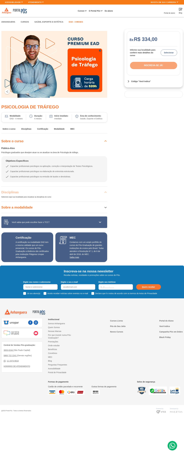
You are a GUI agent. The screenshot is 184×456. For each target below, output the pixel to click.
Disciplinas (26, 129)
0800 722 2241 (10, 355)
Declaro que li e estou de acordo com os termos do (126, 293)
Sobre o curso (9, 129)
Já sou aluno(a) (33, 293)
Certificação (42, 129)
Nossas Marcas (54, 331)
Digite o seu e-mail (69, 282)
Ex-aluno (109, 11)
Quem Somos (54, 327)
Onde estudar (54, 345)
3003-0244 (8, 350)
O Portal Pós (94, 11)
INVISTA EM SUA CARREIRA (164, 2)
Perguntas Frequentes (57, 365)
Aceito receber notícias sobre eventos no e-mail (67, 293)
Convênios (52, 353)
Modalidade (59, 129)
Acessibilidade (14, 2)
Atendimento (36, 2)
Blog (50, 361)
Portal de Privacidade (57, 372)
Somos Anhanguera (56, 323)
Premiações (53, 342)
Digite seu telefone (107, 282)
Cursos (81, 11)
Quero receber (148, 287)
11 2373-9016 (11, 361)
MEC (72, 129)
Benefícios (52, 349)
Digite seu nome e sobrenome (37, 282)
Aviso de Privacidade (148, 293)
